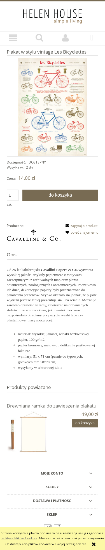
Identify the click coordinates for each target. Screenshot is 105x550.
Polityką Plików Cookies (19, 538)
